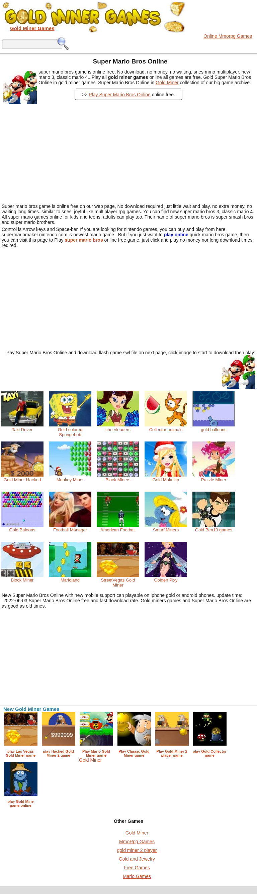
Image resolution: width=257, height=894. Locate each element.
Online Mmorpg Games (227, 36)
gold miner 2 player (137, 850)
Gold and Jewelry (137, 859)
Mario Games (137, 876)
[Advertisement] (134, 150)
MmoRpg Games (137, 841)
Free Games (137, 867)
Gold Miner (167, 82)
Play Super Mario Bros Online (119, 94)
